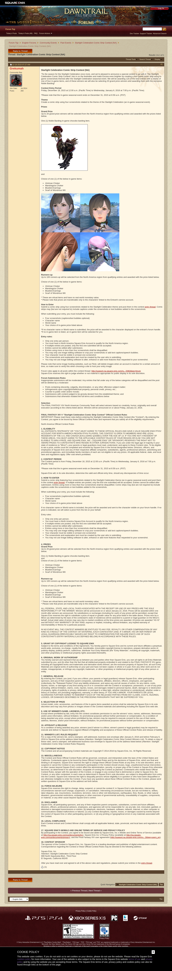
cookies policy (24, 959)
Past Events (65, 43)
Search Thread (145, 59)
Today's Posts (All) (25, 33)
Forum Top (10, 29)
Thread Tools (131, 59)
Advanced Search (160, 33)
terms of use (135, 959)
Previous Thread (79, 890)
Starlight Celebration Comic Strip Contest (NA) (96, 43)
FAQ (36, 33)
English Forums (29, 43)
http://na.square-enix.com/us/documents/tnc (63, 835)
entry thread (150, 307)
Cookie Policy (91, 911)
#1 (162, 64)
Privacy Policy (80, 911)
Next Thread (94, 890)
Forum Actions (44, 33)
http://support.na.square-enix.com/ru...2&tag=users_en (135, 837)
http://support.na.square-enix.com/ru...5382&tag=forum (116, 371)
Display (157, 59)
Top (161, 885)
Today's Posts (11, 33)
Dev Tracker (134, 33)
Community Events (48, 43)
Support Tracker (146, 33)
